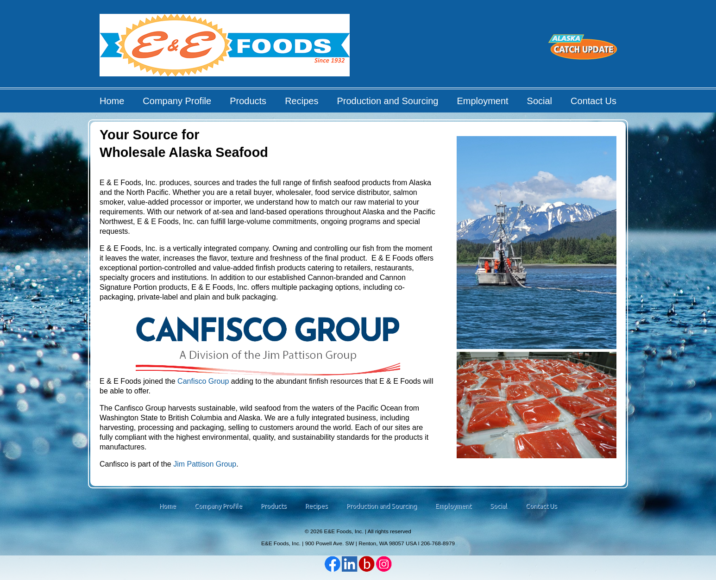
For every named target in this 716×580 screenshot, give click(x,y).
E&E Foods (225, 48)
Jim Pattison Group (204, 464)
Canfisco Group (203, 381)
